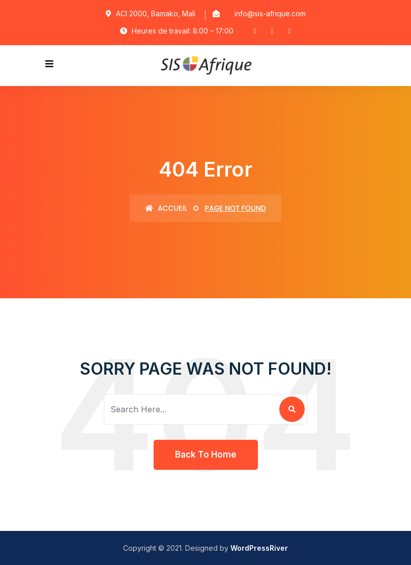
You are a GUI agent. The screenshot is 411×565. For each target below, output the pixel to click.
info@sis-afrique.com (270, 13)
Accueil (166, 208)
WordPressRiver (259, 548)
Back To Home (206, 454)
